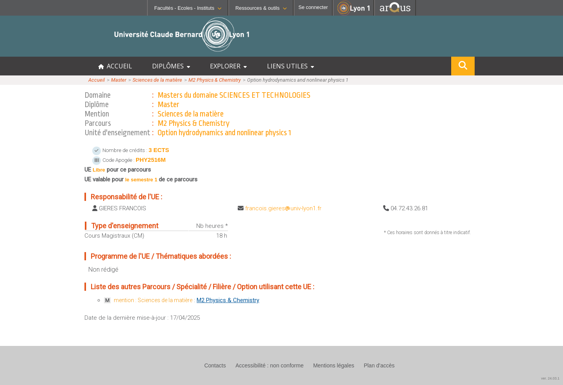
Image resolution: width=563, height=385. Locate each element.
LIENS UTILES (290, 66)
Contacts (215, 365)
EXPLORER (228, 66)
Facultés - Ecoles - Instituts (187, 8)
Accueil (96, 80)
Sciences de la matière (157, 80)
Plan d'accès (379, 365)
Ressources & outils (261, 8)
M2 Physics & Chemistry (214, 80)
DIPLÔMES (171, 66)
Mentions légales (333, 365)
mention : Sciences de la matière (153, 300)
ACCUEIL (115, 66)
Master (118, 80)
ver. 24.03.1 (550, 378)
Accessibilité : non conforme (269, 365)
